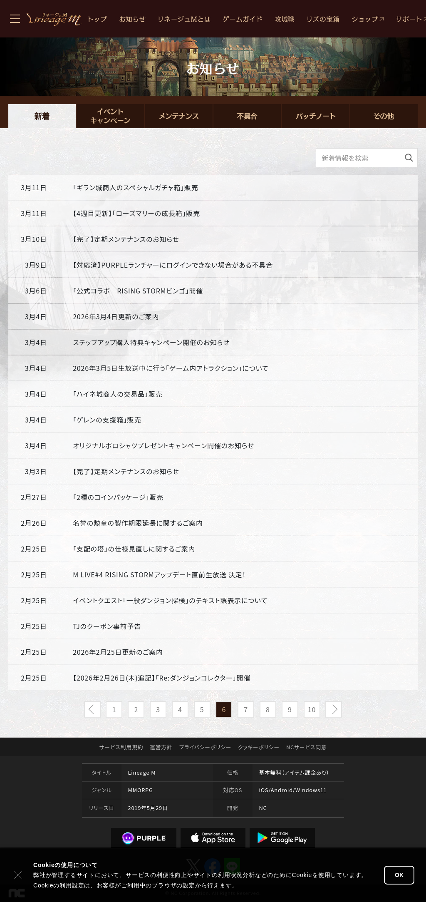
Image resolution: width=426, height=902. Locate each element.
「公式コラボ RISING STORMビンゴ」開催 (138, 291)
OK (399, 875)
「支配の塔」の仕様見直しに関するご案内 (134, 549)
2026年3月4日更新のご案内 (116, 316)
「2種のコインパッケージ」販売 (118, 497)
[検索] (409, 158)
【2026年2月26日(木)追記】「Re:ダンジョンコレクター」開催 (161, 678)
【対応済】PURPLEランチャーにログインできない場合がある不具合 (173, 265)
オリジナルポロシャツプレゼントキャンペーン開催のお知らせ (163, 445)
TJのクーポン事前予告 (107, 626)
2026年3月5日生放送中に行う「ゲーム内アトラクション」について (170, 368)
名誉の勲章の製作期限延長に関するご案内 (138, 523)
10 (312, 709)
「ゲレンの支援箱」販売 (107, 420)
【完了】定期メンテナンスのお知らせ (126, 239)
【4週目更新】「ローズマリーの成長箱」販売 (136, 213)
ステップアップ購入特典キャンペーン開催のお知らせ (151, 342)
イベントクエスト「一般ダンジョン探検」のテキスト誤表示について (170, 600)
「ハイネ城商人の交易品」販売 (117, 394)
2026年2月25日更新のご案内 (118, 652)
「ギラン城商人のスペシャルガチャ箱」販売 (135, 187)
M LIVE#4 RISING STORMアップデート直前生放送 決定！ (159, 574)
